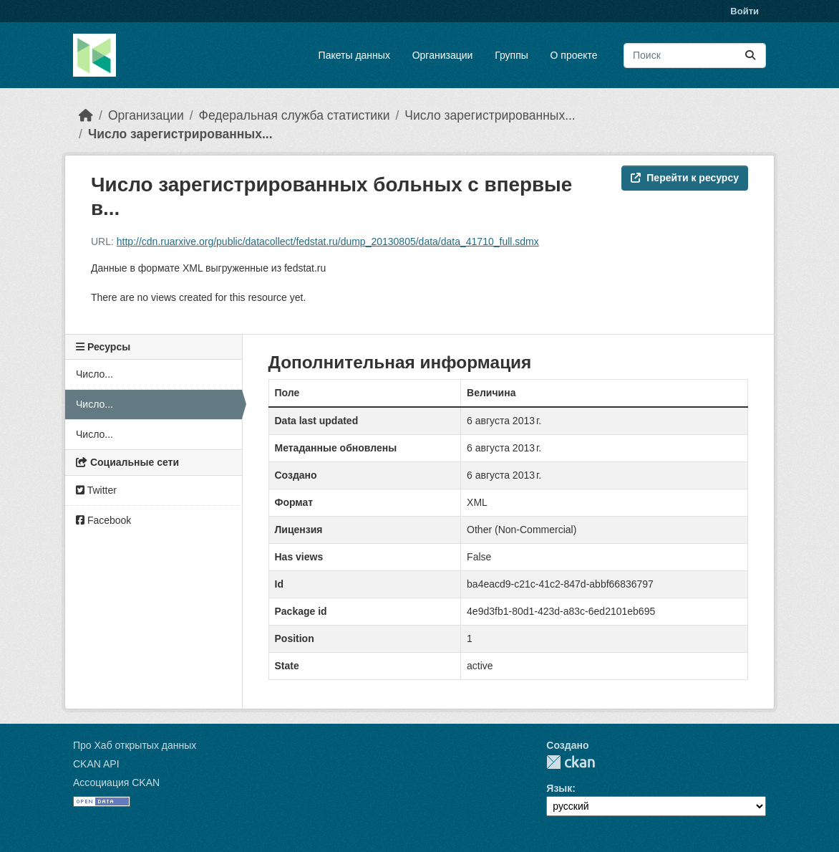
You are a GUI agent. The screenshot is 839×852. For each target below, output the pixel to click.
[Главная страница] (86, 115)
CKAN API (96, 764)
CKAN (570, 762)
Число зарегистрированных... (489, 115)
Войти (744, 11)
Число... (94, 374)
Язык (559, 788)
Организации (442, 55)
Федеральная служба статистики (294, 115)
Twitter (96, 490)
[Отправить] (750, 55)
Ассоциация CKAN (116, 782)
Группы (511, 55)
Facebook (103, 520)
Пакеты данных (354, 55)
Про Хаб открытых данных (134, 745)
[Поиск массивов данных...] (695, 55)
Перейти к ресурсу (685, 177)
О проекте (574, 55)
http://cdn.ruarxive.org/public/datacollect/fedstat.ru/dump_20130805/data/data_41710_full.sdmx (328, 241)
